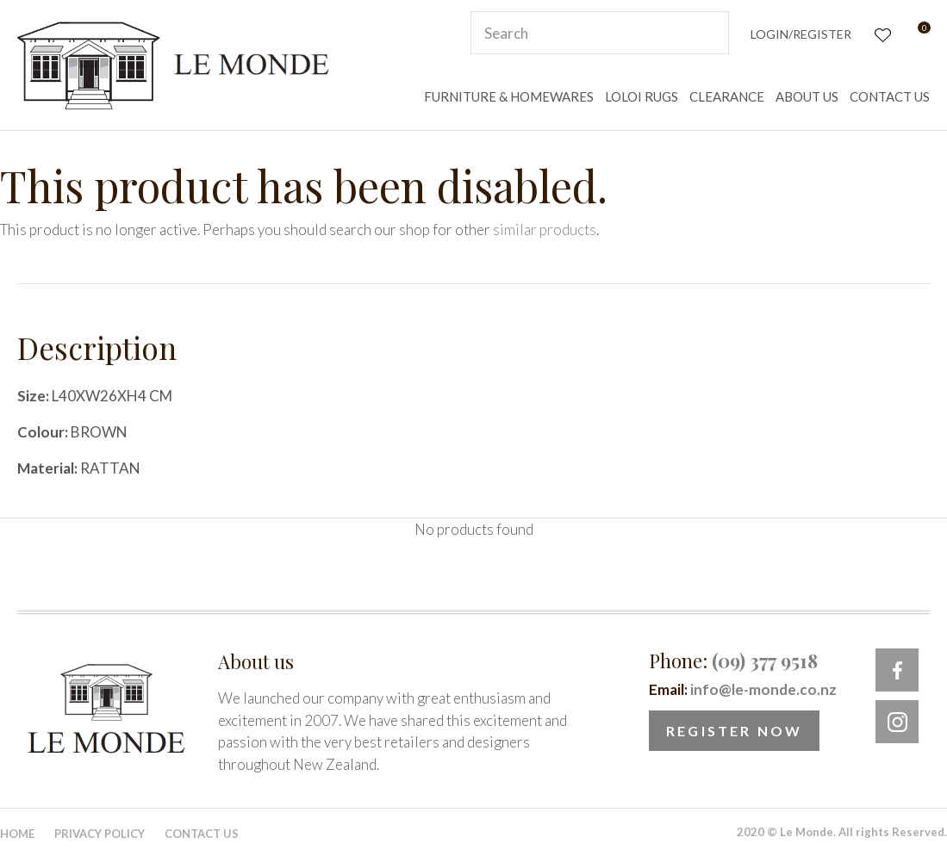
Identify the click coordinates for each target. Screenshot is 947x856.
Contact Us (202, 833)
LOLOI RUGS (641, 96)
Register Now (734, 731)
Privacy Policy (99, 833)
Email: (743, 689)
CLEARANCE (726, 96)
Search (708, 32)
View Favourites (881, 33)
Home (17, 833)
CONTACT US (890, 96)
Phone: (733, 660)
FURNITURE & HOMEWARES (509, 96)
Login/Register (801, 34)
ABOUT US (807, 96)
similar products (544, 229)
